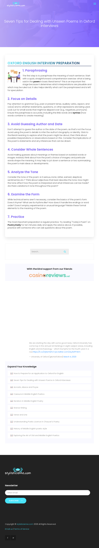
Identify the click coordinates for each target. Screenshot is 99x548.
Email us (9, 529)
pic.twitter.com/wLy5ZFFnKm (67, 352)
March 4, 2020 (70, 356)
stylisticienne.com (25, 524)
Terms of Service (21, 529)
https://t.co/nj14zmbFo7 (43, 352)
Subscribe (15, 500)
